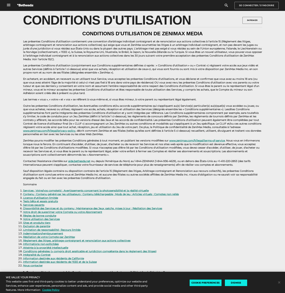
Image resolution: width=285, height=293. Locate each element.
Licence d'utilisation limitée (40, 198)
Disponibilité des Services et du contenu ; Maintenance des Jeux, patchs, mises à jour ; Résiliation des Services (92, 208)
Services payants (33, 205)
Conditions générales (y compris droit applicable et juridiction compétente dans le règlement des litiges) (89, 251)
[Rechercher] (226, 5)
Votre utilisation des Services (41, 219)
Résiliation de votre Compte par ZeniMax (49, 237)
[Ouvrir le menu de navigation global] (8, 5)
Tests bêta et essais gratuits (40, 201)
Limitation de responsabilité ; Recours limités (52, 230)
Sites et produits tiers (36, 222)
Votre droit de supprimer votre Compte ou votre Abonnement (62, 212)
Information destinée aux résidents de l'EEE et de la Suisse (60, 262)
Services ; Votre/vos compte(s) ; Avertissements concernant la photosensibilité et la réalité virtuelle (86, 190)
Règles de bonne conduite (39, 215)
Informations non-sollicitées (41, 244)
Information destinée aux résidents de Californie (53, 258)
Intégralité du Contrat (37, 254)
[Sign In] (256, 5)
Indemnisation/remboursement (43, 233)
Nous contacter (33, 265)
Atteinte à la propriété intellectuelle (45, 247)
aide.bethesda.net (79, 161)
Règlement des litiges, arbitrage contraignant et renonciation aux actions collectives (77, 240)
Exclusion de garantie (36, 226)
